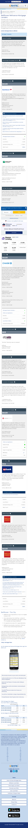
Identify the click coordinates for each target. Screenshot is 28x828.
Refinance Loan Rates (14, 783)
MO (20, 759)
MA (20, 750)
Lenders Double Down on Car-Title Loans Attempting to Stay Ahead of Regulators (14, 678)
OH (7, 753)
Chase (5, 254)
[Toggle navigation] (25, 6)
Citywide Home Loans (9, 329)
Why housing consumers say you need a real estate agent (14, 675)
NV (20, 753)
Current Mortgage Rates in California (9, 30)
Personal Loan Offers (14, 788)
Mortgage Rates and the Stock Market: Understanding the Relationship (13, 687)
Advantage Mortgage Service (11, 60)
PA (7, 755)
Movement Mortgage (9, 409)
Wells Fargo (7, 513)
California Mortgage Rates (14, 704)
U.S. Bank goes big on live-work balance (10, 494)
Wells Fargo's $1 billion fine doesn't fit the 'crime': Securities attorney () (12, 587)
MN (7, 756)
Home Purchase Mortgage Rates (14, 780)
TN (7, 760)
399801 (23, 606)
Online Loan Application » (8, 313)
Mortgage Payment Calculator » (9, 136)
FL (20, 747)
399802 (23, 147)
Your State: (8, 1)
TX (20, 752)
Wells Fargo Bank (8, 545)
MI (20, 756)
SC (7, 759)
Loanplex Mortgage (9, 382)
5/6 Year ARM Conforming (6, 710)
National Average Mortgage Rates (14, 716)
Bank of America (8, 81)
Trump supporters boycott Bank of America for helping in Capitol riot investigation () (14, 120)
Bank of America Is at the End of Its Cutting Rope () (14, 131)
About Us (14, 799)
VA (20, 758)
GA (7, 747)
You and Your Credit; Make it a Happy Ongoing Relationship (14, 694)
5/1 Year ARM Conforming (6, 722)
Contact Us (14, 804)
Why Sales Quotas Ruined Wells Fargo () (12, 593)
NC (7, 752)
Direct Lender (7, 357)
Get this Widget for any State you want (9, 713)
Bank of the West (8, 153)
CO (20, 760)
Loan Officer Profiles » (7, 320)
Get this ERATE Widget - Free (14, 725)
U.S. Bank (6, 461)
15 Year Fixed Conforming (6, 708)
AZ (7, 750)
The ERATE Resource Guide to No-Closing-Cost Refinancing (11, 690)
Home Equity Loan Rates (14, 785)
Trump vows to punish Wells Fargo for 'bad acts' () (14, 591)
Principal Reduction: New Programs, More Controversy (13, 697)
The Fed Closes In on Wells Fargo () (11, 590)
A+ (23, 452)
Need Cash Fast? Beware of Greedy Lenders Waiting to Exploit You (13, 682)
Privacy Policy (14, 802)
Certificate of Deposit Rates (14, 793)
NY (7, 749)
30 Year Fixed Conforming (6, 707)
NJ (7, 758)
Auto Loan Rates (14, 790)
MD (20, 755)
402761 (23, 507)
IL (20, 749)
